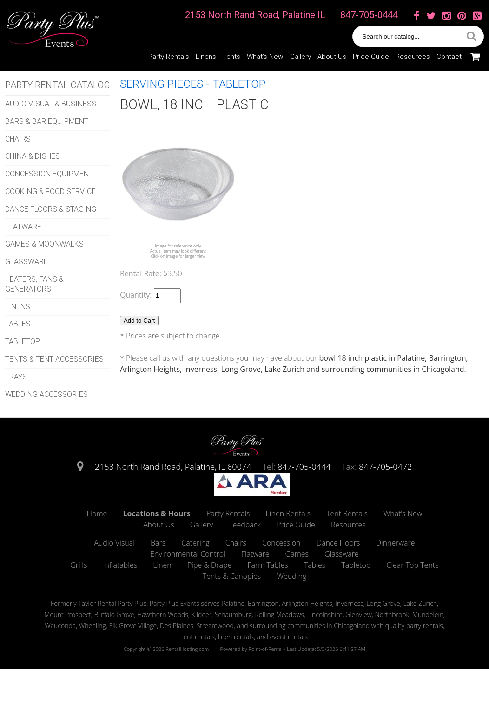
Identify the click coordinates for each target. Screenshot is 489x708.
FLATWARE (23, 226)
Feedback (245, 525)
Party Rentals (168, 56)
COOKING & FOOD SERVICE (50, 191)
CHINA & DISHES (32, 156)
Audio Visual (114, 543)
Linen (162, 565)
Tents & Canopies (232, 576)
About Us (331, 56)
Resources (413, 56)
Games (297, 554)
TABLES (18, 323)
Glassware (341, 554)
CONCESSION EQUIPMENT (49, 173)
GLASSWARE (26, 261)
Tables (314, 565)
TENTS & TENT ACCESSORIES (54, 359)
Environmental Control (187, 554)
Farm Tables (267, 565)
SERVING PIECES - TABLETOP (192, 84)
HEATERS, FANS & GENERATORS (34, 284)
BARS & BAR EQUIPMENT (46, 121)
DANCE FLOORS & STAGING (50, 209)
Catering (195, 543)
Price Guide (371, 56)
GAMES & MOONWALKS (44, 244)
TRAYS (16, 376)
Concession (281, 543)
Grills (78, 565)
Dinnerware (395, 543)
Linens (206, 56)
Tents (231, 56)
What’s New (265, 56)
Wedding (291, 576)
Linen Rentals (288, 513)
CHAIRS (18, 139)
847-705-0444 (369, 14)
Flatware (255, 554)
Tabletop (355, 565)
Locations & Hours (157, 513)
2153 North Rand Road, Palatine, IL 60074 (173, 466)
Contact (449, 56)
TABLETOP (22, 341)
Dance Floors (338, 543)
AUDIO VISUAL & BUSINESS (50, 103)
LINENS (17, 306)
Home (97, 513)
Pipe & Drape (209, 565)
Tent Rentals (347, 513)
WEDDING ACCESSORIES (46, 394)
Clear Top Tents (413, 565)
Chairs (235, 543)
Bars (158, 543)
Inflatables (120, 565)
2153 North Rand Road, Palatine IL (255, 14)
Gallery (300, 56)
